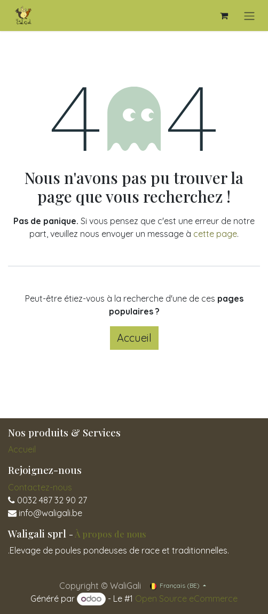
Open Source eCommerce (186, 598)
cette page (215, 233)
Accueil (134, 337)
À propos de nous (110, 534)
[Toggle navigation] (249, 15)
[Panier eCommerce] (223, 15)
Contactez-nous (40, 487)
